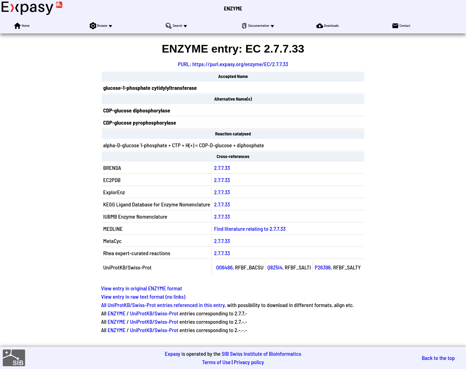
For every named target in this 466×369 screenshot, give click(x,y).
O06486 (224, 267)
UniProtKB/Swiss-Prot (154, 313)
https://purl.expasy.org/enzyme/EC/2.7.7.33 (240, 64)
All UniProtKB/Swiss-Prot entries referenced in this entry (163, 304)
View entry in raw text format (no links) (143, 296)
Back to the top (438, 357)
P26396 (323, 267)
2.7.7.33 (222, 167)
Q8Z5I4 (274, 267)
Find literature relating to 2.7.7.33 (250, 228)
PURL (184, 64)
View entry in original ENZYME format (141, 288)
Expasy (172, 353)
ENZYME (233, 8)
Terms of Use (216, 362)
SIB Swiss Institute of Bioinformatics (261, 353)
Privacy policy (249, 362)
